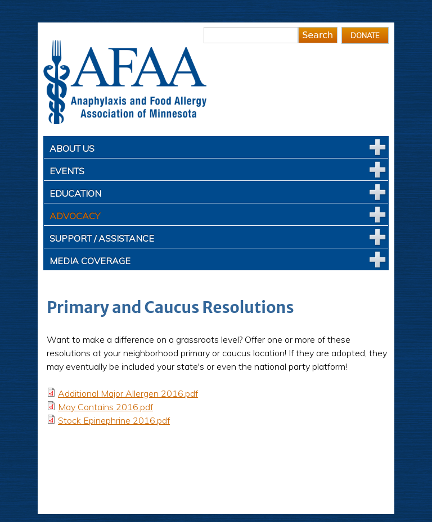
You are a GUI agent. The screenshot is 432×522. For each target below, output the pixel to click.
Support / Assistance (102, 238)
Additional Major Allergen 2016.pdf (128, 393)
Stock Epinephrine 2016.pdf (114, 420)
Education (75, 193)
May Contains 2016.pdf (105, 406)
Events (67, 170)
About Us (72, 148)
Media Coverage (90, 260)
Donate (365, 35)
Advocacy (75, 215)
